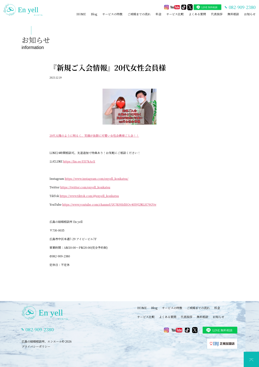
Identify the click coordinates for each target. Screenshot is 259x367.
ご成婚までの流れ (139, 14)
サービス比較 (175, 14)
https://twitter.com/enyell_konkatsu (85, 187)
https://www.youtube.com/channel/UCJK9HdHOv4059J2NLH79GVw (109, 204)
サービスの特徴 (112, 14)
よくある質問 (197, 14)
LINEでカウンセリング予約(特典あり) (132, 363)
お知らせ (250, 14)
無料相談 (233, 14)
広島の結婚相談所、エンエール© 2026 (47, 341)
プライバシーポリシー (36, 346)
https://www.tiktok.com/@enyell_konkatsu (89, 196)
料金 (158, 14)
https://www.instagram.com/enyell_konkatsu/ (96, 179)
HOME (81, 14)
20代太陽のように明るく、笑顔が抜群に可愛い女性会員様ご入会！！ (94, 136)
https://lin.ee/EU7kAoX (79, 161)
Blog (94, 14)
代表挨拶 (216, 14)
